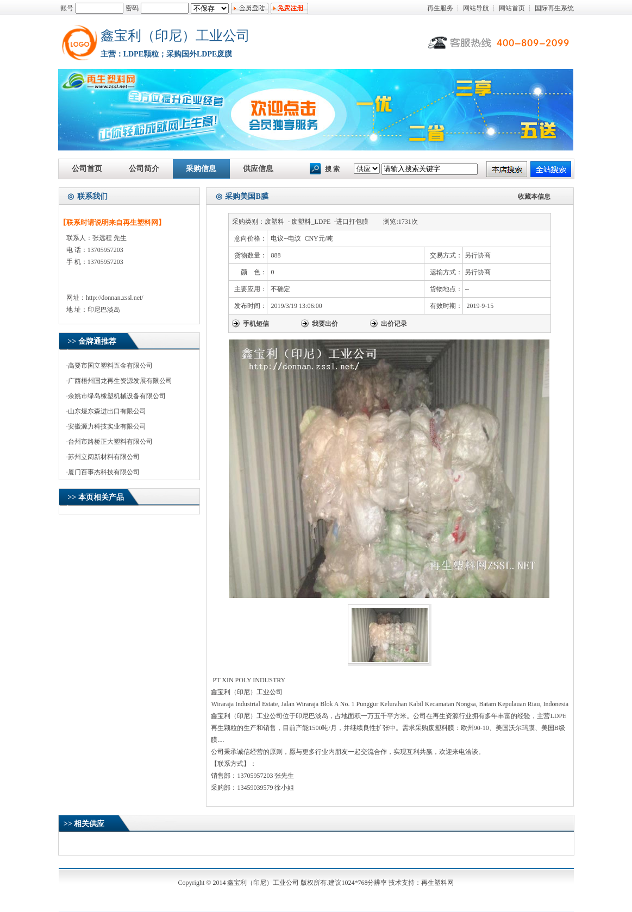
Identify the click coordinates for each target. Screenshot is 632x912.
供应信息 (258, 169)
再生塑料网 (437, 882)
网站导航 (476, 8)
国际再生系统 (554, 8)
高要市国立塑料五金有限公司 (110, 365)
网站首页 (512, 8)
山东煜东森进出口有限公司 (107, 411)
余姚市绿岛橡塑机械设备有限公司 (117, 396)
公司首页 (87, 169)
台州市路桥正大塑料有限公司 (110, 441)
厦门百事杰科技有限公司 (104, 472)
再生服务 (440, 8)
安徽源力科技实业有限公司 (107, 426)
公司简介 (144, 169)
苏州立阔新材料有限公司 (104, 457)
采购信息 (201, 169)
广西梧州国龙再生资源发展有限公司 (120, 381)
